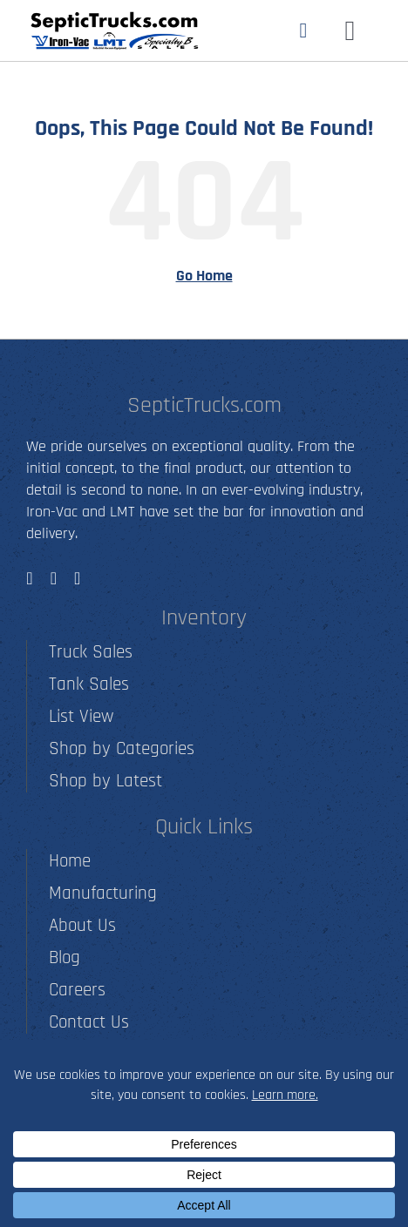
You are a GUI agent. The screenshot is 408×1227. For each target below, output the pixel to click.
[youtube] (77, 578)
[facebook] (29, 578)
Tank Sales (89, 684)
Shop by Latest (105, 780)
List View (81, 716)
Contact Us (89, 1022)
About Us (82, 925)
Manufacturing (103, 893)
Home (70, 861)
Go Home (204, 276)
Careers (77, 989)
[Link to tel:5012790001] (304, 30)
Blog (64, 957)
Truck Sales (91, 652)
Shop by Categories (121, 748)
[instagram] (54, 578)
